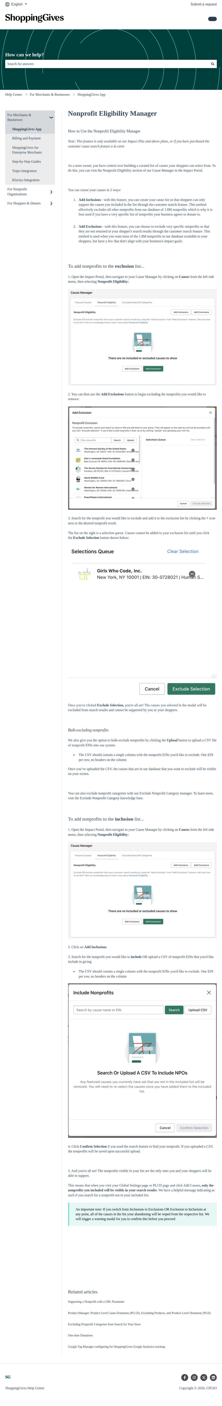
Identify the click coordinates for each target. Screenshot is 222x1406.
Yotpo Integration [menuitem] (24, 171)
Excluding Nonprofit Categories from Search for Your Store (104, 1324)
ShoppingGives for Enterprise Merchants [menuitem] (27, 150)
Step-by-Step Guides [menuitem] (26, 161)
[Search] (213, 64)
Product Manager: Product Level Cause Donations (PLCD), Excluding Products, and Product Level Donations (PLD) (139, 1313)
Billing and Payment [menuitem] (26, 138)
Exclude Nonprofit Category (99, 798)
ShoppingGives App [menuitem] (27, 129)
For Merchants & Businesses (50, 94)
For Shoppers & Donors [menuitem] (24, 203)
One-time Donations (80, 1335)
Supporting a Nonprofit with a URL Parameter (96, 1301)
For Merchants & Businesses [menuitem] (19, 117)
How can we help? (24, 54)
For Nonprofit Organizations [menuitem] (17, 191)
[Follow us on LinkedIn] (213, 1377)
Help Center (13, 94)
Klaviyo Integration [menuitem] (25, 180)
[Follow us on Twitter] (203, 1377)
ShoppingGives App (91, 94)
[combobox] (107, 64)
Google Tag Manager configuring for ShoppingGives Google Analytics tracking (116, 1346)
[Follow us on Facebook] (184, 1377)
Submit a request (204, 4)
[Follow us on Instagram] (194, 1377)
